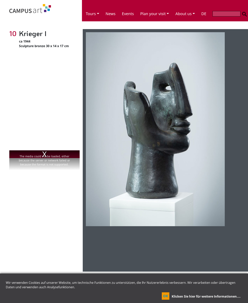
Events (128, 13)
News (110, 13)
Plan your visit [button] (153, 13)
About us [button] (183, 13)
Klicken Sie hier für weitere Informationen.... (206, 296)
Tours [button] (91, 13)
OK (165, 296)
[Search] (226, 13)
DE (203, 13)
